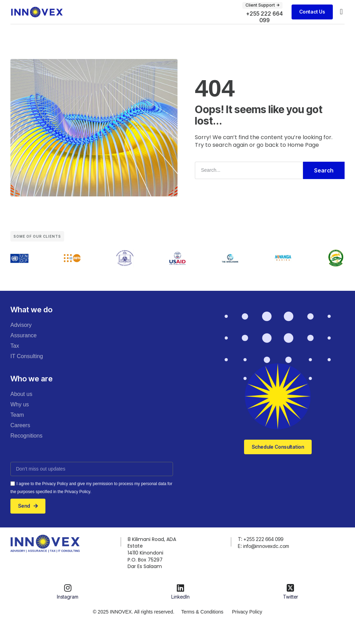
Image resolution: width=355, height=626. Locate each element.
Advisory (21, 325)
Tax (14, 346)
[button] (341, 12)
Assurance (23, 335)
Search (324, 170)
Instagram (67, 597)
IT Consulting (26, 356)
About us (21, 394)
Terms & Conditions (202, 612)
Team (17, 415)
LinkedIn (180, 597)
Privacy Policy (247, 612)
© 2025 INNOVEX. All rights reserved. (133, 612)
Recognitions (26, 436)
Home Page (303, 145)
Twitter (290, 597)
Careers (20, 425)
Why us (19, 404)
